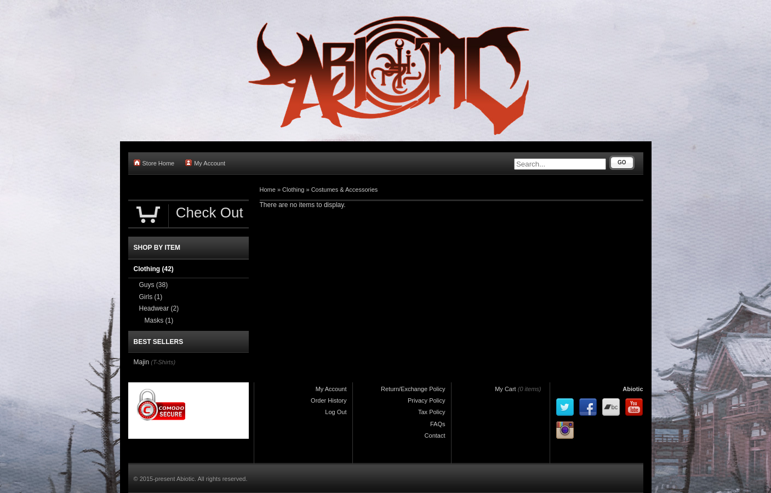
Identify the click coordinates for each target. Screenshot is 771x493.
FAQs (438, 424)
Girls (151, 297)
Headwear (159, 308)
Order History (328, 400)
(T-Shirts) (163, 362)
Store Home (154, 163)
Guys (153, 285)
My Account (205, 163)
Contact (435, 435)
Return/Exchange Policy (413, 389)
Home (268, 189)
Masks (159, 320)
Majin (142, 362)
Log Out (335, 412)
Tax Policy (432, 412)
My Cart (505, 389)
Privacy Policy (426, 400)
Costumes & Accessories (344, 189)
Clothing (293, 189)
